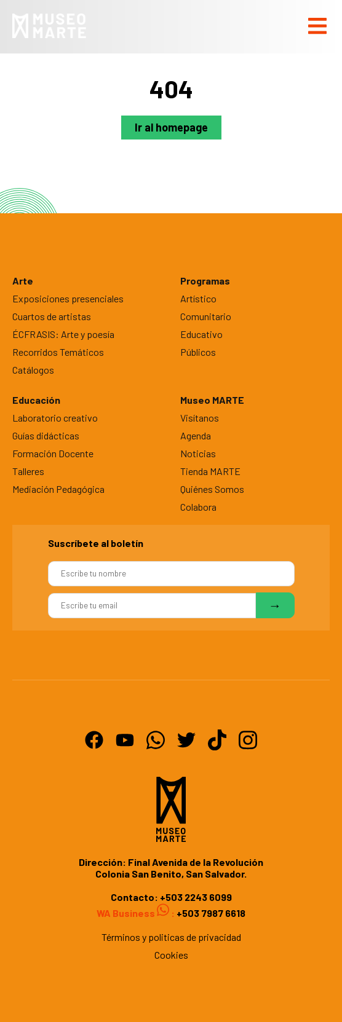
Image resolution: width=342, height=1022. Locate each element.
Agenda (195, 435)
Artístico (198, 298)
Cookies (171, 955)
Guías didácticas (45, 435)
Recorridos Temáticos (58, 352)
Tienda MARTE (210, 471)
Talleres (28, 471)
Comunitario (205, 316)
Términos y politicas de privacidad (171, 937)
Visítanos (199, 417)
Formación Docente (52, 453)
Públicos (198, 352)
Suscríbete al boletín (95, 543)
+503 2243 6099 (196, 897)
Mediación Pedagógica (58, 489)
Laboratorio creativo (55, 417)
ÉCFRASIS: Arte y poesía (63, 334)
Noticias (198, 453)
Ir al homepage (171, 127)
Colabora (198, 507)
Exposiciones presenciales (68, 298)
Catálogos (33, 369)
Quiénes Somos (212, 489)
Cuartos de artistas (51, 316)
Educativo (201, 334)
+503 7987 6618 (210, 913)
